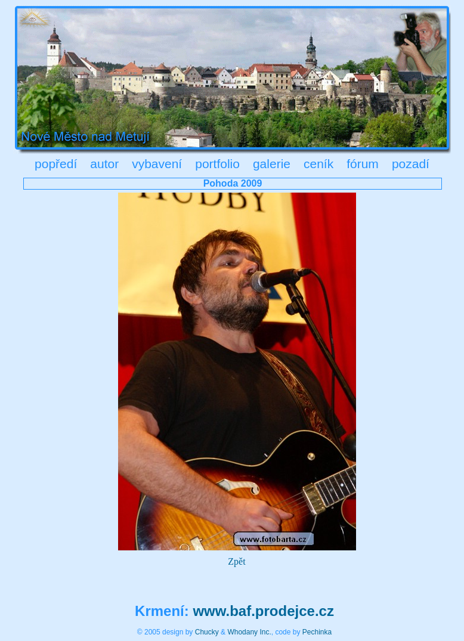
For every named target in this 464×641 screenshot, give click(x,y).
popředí (56, 164)
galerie (271, 164)
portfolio (217, 164)
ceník (318, 164)
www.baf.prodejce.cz (263, 611)
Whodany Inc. (249, 632)
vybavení (157, 164)
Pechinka (317, 632)
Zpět (236, 561)
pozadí (410, 164)
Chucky (207, 632)
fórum (363, 164)
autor (104, 164)
